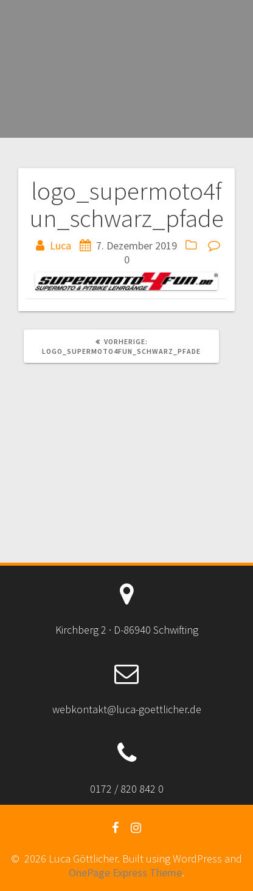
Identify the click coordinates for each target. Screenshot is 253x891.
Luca (60, 245)
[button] (126, 281)
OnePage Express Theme (125, 872)
